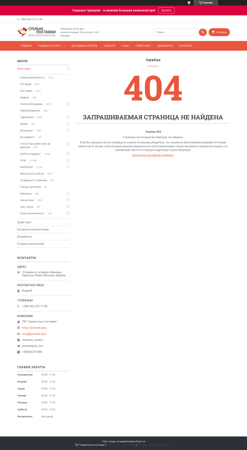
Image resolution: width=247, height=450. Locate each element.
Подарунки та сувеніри (33, 180)
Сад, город (26, 206)
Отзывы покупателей (30, 243)
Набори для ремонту (32, 77)
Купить (166, 10)
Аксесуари (26, 130)
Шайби (24, 123)
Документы (165, 45)
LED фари (25, 84)
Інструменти (27, 137)
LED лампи (26, 90)
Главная (26, 45)
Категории (23, 68)
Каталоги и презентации (33, 229)
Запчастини (27, 200)
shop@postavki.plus (34, 333)
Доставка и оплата (84, 45)
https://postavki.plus (34, 327)
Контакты (185, 45)
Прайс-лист (143, 45)
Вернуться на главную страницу (153, 155)
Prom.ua (140, 441)
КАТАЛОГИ (26, 167)
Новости (109, 45)
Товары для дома (30, 186)
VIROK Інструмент (30, 153)
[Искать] (203, 32)
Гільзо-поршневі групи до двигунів (35, 145)
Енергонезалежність (32, 213)
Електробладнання (31, 104)
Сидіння (24, 97)
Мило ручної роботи (32, 173)
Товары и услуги (49, 45)
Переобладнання (30, 110)
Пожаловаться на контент (121, 445)
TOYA (23, 160)
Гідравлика (27, 117)
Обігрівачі (26, 193)
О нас (125, 45)
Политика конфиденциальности (154, 445)
